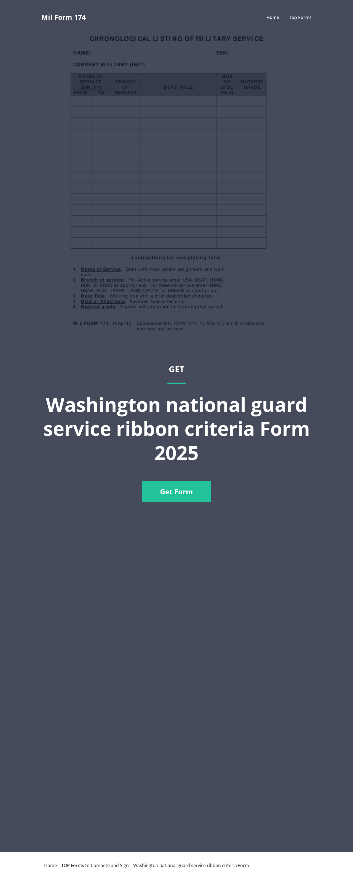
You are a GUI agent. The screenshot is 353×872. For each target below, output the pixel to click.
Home (272, 17)
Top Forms (300, 17)
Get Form (176, 492)
